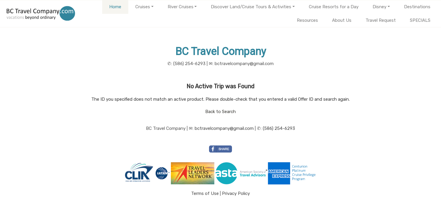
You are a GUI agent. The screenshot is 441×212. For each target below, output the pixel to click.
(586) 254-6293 (279, 128)
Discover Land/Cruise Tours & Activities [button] (251, 6)
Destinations (417, 6)
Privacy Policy (236, 193)
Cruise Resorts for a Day (333, 6)
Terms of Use (205, 193)
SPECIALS (420, 20)
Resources (307, 20)
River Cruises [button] (180, 6)
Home (115, 6)
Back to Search (220, 111)
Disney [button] (379, 6)
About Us (341, 20)
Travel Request (381, 20)
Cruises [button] (142, 6)
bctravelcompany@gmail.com (224, 128)
